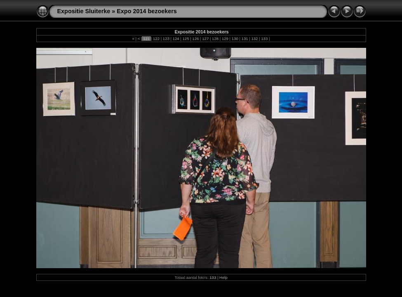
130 (234, 38)
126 (195, 38)
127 (205, 38)
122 (156, 38)
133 (264, 38)
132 (254, 38)
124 (176, 38)
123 (166, 38)
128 (215, 38)
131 (244, 38)
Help (223, 277)
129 (225, 38)
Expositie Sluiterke (83, 11)
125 (185, 38)
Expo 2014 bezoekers (147, 11)
